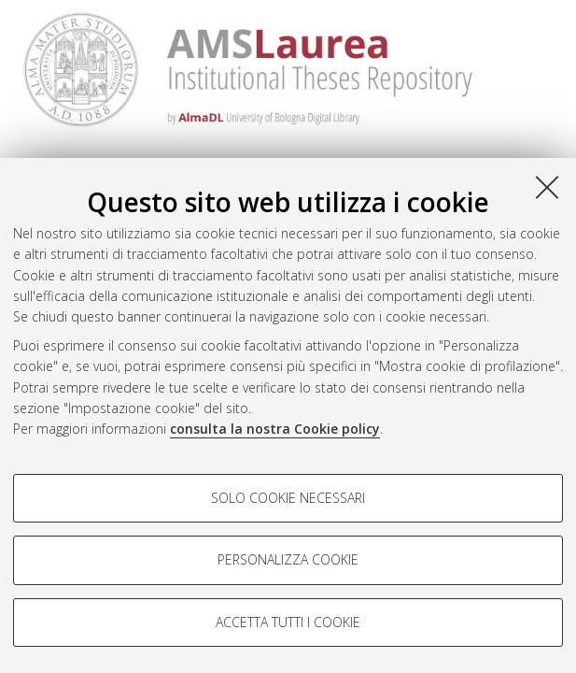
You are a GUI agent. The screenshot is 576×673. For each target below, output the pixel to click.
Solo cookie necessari (288, 498)
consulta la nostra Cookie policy (275, 428)
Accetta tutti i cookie (288, 622)
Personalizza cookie (288, 559)
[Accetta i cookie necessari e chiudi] (547, 187)
